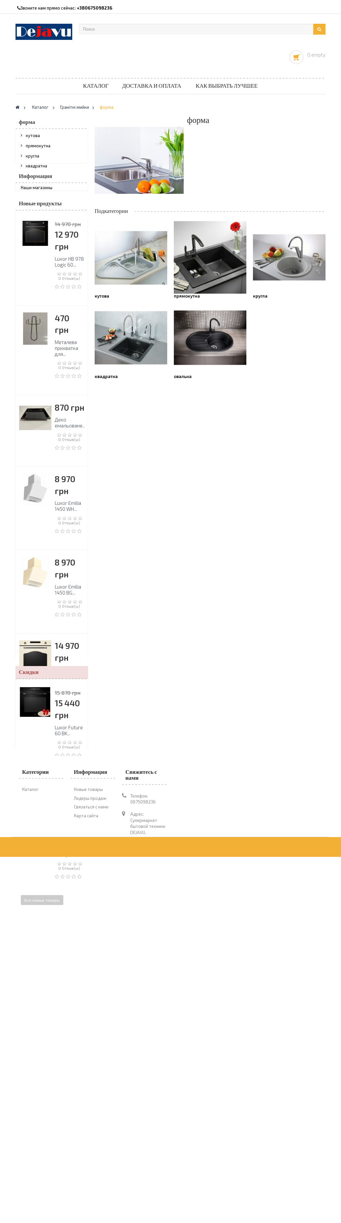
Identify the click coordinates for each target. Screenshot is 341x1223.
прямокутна (38, 149)
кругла (32, 158)
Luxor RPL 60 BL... (69, 809)
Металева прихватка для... (66, 389)
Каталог (96, 85)
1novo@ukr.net (136, 1188)
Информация (35, 208)
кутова (33, 138)
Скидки (29, 964)
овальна (34, 179)
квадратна (36, 169)
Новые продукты (40, 244)
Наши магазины (36, 223)
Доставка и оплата (151, 85)
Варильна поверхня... (67, 892)
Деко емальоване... (70, 464)
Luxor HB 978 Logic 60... (69, 302)
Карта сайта (86, 1147)
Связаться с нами (91, 1138)
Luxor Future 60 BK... (69, 1022)
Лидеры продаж (90, 1129)
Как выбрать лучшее (227, 85)
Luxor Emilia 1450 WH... (68, 547)
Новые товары (88, 1121)
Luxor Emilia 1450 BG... (68, 630)
